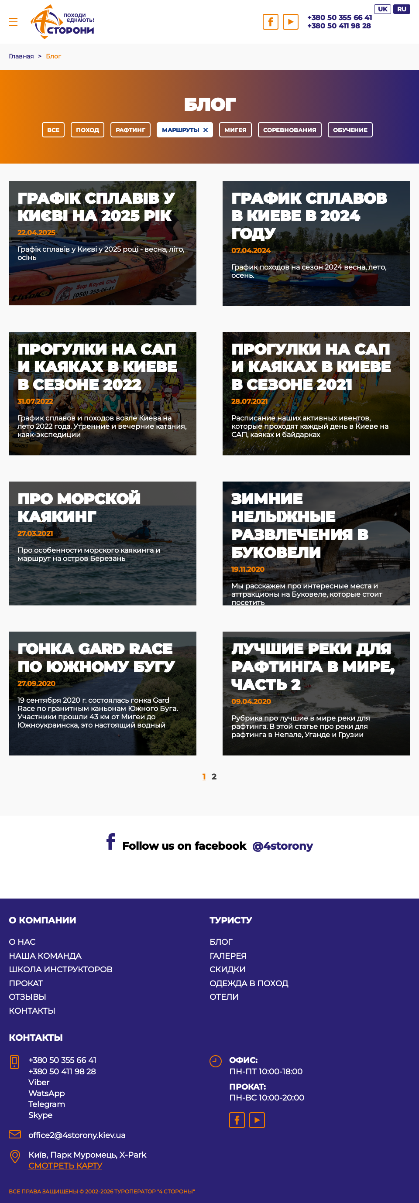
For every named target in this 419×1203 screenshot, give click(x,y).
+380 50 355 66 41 (339, 18)
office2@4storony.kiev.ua (77, 1135)
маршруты (180, 129)
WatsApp (46, 1093)
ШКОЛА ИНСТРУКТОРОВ (60, 969)
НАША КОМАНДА (45, 956)
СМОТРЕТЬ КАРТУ (65, 1166)
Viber (38, 1082)
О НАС (22, 942)
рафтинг (130, 129)
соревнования (289, 129)
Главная (21, 56)
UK (382, 9)
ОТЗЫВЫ (27, 997)
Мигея (235, 129)
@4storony (282, 846)
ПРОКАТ (26, 983)
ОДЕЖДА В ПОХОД (249, 983)
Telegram (46, 1104)
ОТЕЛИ (224, 997)
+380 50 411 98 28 (339, 26)
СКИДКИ (228, 969)
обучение (350, 129)
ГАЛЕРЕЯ (228, 956)
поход (87, 129)
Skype (40, 1115)
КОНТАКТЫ (32, 1011)
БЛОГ (221, 942)
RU (401, 9)
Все (53, 129)
